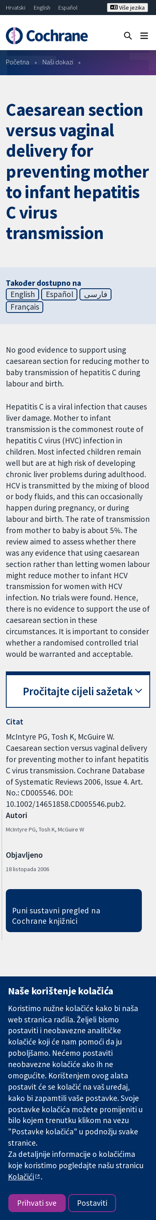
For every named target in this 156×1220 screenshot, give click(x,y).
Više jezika (127, 7)
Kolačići (21, 1177)
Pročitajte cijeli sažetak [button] (78, 691)
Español (67, 7)
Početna (17, 62)
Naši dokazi (57, 62)
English (42, 7)
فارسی (95, 294)
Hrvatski (15, 7)
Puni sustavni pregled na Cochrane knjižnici (56, 915)
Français (24, 307)
